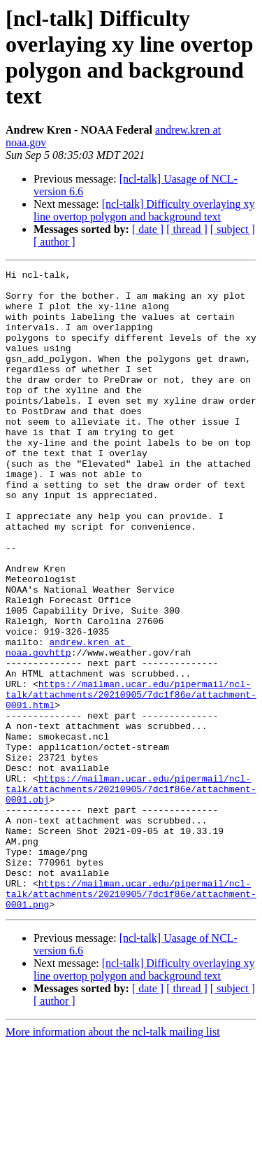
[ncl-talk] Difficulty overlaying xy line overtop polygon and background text (144, 210)
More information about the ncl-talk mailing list (113, 1160)
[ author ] (54, 242)
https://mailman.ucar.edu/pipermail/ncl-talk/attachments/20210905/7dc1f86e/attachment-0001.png (131, 1019)
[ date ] (147, 229)
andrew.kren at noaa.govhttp (68, 723)
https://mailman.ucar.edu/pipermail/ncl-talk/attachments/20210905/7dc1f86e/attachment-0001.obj (131, 893)
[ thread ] (187, 229)
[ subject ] (232, 229)
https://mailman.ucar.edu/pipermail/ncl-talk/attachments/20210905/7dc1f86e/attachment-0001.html (131, 780)
